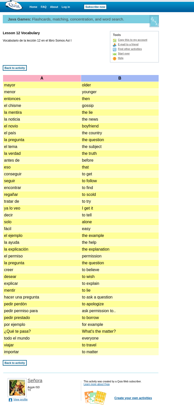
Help (121, 58)
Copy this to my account (132, 40)
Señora (35, 380)
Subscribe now (95, 6)
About (54, 6)
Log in (66, 6)
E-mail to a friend (128, 44)
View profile (20, 399)
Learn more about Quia (97, 384)
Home (33, 6)
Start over (124, 53)
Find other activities (130, 49)
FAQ (44, 6)
